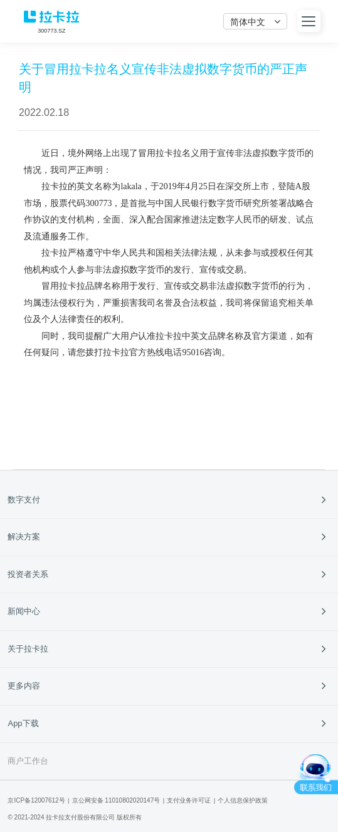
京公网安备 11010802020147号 (116, 800)
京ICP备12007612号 (36, 800)
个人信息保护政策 (243, 800)
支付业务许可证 (189, 800)
